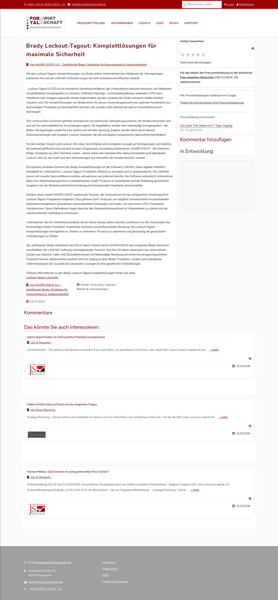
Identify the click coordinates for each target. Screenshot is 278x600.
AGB (105, 575)
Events (144, 23)
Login (229, 4)
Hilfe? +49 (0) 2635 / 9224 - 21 (45, 4)
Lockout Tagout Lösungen (42, 278)
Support (191, 23)
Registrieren (245, 4)
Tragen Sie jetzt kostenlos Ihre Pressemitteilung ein (212, 103)
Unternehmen (122, 23)
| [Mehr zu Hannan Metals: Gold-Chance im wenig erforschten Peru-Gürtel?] (194, 490)
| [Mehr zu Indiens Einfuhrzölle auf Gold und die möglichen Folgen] (222, 417)
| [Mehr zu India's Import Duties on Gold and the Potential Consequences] (214, 350)
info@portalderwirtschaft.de (87, 4)
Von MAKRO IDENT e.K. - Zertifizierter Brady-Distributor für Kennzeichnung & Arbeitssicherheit (88, 65)
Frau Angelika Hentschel (197, 77)
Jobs (159, 23)
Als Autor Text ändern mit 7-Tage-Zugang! (206, 126)
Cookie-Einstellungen (115, 582)
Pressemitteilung (91, 23)
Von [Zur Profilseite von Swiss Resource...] (41, 410)
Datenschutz (110, 569)
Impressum (109, 562)
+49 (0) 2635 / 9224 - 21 (45, 589)
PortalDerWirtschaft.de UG (53, 563)
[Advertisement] (217, 187)
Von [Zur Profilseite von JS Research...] (39, 342)
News (173, 23)
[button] (139, 359)
